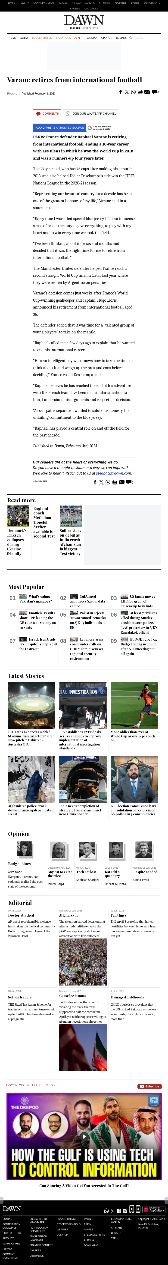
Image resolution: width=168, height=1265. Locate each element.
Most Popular (26, 586)
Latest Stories (26, 675)
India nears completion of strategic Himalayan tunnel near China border (80, 810)
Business (122, 37)
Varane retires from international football (74, 79)
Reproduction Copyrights (39, 1229)
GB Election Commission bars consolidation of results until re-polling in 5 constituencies (133, 810)
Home (12, 37)
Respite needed (145, 872)
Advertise (120, 2)
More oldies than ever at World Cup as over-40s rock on (133, 736)
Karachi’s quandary (112, 874)
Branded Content (41, 1245)
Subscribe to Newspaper (38, 1221)
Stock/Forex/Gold (69, 1224)
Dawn (87, 1219)
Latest (24, 37)
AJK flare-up (68, 915)
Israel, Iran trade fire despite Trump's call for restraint (38, 644)
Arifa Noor (15, 872)
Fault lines (118, 915)
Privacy (7, 1249)
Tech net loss (86, 872)
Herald (76, 2)
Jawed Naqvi (56, 884)
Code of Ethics (12, 1233)
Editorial (20, 902)
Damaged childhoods (127, 997)
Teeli (114, 1238)
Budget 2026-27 (42, 37)
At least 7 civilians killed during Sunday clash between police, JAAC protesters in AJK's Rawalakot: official (139, 623)
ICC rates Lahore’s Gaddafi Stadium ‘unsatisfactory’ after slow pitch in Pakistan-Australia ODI (31, 738)
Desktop (62, 1235)
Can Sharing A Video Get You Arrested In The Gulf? (84, 1185)
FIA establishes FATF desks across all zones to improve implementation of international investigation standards (80, 740)
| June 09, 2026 (84, 28)
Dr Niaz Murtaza (115, 884)
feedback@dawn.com (113, 473)
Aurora (89, 2)
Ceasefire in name (73, 996)
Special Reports (95, 1235)
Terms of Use (11, 1243)
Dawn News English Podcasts (30, 1085)
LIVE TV (25, 2)
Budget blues (19, 863)
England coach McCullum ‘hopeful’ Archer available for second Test (44, 522)
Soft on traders (20, 997)
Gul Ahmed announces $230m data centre (87, 601)
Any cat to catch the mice (60, 874)
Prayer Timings (67, 1219)
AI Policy (8, 1238)
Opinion (106, 37)
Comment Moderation (10, 1256)
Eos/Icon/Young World (121, 1221)
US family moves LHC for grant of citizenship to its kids (138, 601)
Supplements (152, 2)
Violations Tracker (69, 37)
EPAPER (12, 2)
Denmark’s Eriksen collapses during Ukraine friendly (17, 542)
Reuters (12, 93)
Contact (8, 1219)
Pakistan (91, 37)
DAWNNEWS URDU (43, 2)
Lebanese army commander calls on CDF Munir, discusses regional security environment (86, 649)
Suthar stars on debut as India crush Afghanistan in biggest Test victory (70, 542)
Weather (62, 1229)
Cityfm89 (116, 1227)
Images (63, 2)
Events (135, 2)
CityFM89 (104, 2)
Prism (87, 1224)
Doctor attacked (21, 915)
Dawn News (91, 1245)
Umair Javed (141, 880)
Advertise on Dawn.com (38, 1238)
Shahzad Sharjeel (87, 880)
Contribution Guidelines (11, 1226)
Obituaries (91, 8)
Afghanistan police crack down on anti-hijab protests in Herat (31, 810)
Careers (75, 8)
